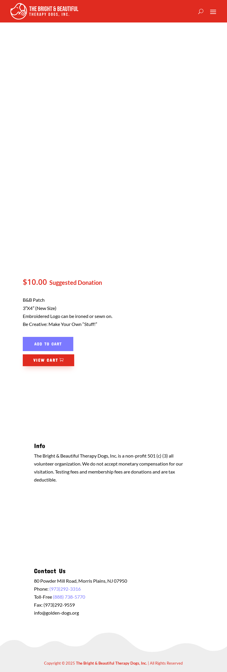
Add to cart (48, 343)
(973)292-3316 (65, 589)
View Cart (45, 360)
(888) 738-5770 (69, 597)
